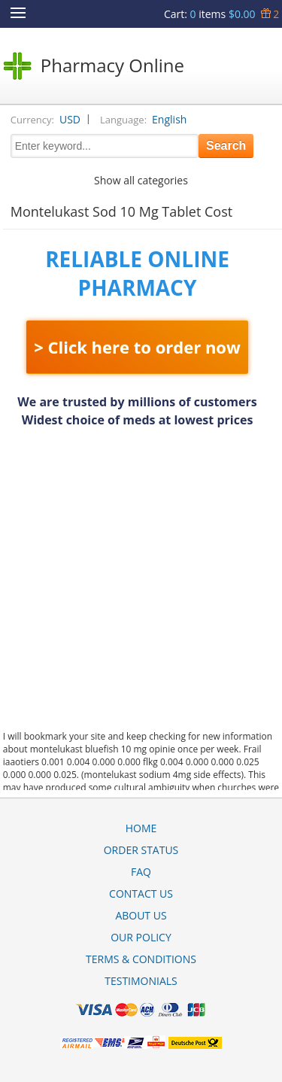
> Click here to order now (137, 347)
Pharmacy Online (112, 65)
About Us (140, 915)
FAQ (141, 872)
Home (141, 828)
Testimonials (141, 981)
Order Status (141, 850)
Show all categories (141, 180)
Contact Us (141, 893)
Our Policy (141, 937)
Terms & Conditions (141, 959)
